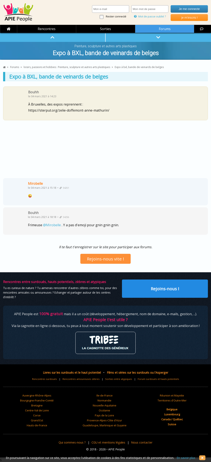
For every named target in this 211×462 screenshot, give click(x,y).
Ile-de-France (104, 395)
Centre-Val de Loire (37, 410)
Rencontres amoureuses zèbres (81, 379)
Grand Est (37, 420)
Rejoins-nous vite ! (105, 259)
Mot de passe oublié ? (150, 16)
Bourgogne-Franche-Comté (37, 400)
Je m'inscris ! (189, 17)
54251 (64, 187)
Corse (37, 415)
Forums (165, 29)
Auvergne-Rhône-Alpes (36, 395)
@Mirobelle (52, 225)
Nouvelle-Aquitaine (104, 405)
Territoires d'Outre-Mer (172, 400)
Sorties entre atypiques (118, 379)
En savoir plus (186, 458)
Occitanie (104, 410)
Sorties (105, 29)
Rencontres (46, 29)
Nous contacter (141, 442)
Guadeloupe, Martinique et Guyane (105, 425)
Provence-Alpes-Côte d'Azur (104, 420)
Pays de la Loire (104, 415)
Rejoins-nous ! (165, 289)
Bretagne (37, 405)
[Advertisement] (105, 150)
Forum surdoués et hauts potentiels (158, 379)
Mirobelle (35, 183)
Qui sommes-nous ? (72, 442)
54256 (64, 217)
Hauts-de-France (37, 425)
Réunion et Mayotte (172, 395)
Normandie (104, 400)
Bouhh (33, 92)
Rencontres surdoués (44, 379)
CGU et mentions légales (108, 442)
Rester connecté (116, 16)
